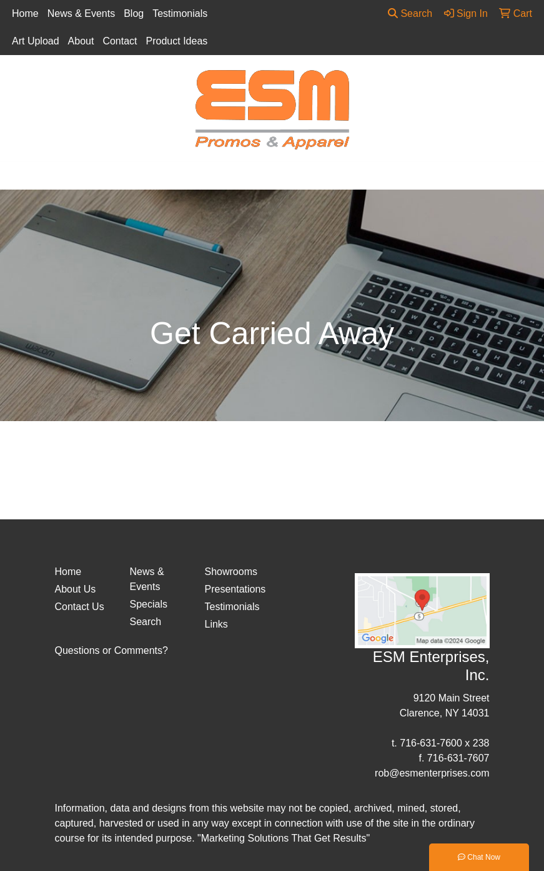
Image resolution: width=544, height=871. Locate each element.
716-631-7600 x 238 (444, 743)
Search (410, 13)
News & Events (81, 13)
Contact (119, 41)
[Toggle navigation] (19, 176)
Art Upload (35, 41)
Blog (134, 13)
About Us (75, 589)
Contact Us (79, 606)
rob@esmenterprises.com (432, 773)
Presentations (235, 589)
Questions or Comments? (111, 650)
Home (25, 13)
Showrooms (231, 571)
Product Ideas (177, 41)
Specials (148, 604)
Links (216, 624)
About (81, 41)
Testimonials (179, 13)
